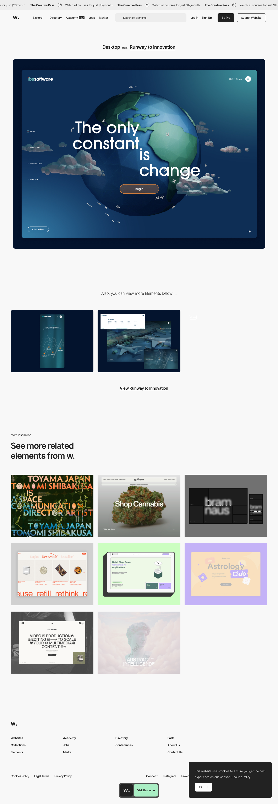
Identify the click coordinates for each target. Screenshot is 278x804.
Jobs (92, 17)
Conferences (124, 745)
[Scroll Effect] (226, 341)
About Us (174, 745)
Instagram (169, 776)
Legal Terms (41, 776)
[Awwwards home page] (126, 790)
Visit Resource (146, 790)
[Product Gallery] (52, 574)
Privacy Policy (63, 776)
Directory (56, 17)
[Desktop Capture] (226, 574)
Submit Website (251, 17)
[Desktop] (52, 506)
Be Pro (226, 17)
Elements (17, 752)
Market (103, 17)
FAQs (171, 738)
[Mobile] (52, 341)
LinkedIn (186, 776)
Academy (75, 17)
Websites (17, 738)
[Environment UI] (139, 341)
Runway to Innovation (152, 47)
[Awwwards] (16, 17)
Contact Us (175, 752)
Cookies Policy (20, 776)
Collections (18, 745)
